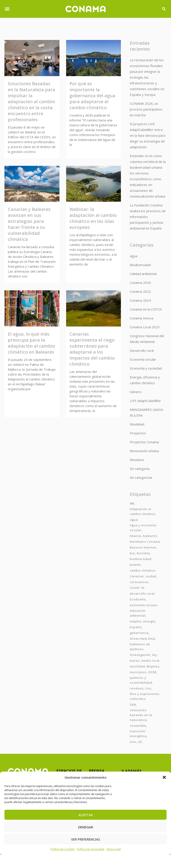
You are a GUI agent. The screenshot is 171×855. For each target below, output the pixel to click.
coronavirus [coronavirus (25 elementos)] (139, 582)
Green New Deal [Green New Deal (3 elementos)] (142, 639)
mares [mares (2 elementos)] (135, 661)
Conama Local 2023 (145, 327)
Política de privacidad (90, 849)
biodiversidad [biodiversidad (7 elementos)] (140, 559)
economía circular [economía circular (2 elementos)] (143, 605)
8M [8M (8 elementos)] (132, 503)
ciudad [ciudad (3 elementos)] (151, 576)
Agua (133, 256)
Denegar (85, 827)
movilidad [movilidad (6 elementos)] (137, 666)
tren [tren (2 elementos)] (133, 742)
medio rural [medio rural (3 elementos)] (150, 661)
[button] (164, 777)
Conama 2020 (140, 282)
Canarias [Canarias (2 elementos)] (137, 576)
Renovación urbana (144, 451)
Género (135, 392)
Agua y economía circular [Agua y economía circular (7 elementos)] (143, 527)
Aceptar (85, 815)
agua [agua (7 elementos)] (134, 520)
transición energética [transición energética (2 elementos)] (138, 733)
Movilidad (137, 424)
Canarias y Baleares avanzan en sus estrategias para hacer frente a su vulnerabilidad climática (29, 224)
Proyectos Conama (144, 442)
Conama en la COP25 (146, 309)
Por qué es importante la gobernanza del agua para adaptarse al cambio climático (92, 96)
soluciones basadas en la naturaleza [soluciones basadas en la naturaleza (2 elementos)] (141, 715)
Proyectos (138, 433)
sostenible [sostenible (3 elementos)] (138, 726)
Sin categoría (139, 468)
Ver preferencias (85, 839)
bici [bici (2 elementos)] (132, 553)
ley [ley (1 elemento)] (154, 655)
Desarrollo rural (142, 350)
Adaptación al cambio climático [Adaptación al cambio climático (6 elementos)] (142, 511)
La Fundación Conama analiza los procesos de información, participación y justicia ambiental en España (148, 216)
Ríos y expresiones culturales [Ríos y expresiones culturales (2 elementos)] (145, 696)
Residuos (137, 459)
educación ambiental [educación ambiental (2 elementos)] (138, 613)
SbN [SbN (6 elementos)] (133, 705)
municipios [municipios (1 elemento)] (138, 672)
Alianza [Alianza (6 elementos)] (135, 536)
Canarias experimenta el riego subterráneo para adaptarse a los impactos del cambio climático (92, 349)
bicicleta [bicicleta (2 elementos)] (143, 553)
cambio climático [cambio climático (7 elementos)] (142, 570)
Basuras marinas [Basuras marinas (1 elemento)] (143, 547)
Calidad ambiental (143, 273)
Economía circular (143, 359)
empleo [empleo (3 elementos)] (135, 621)
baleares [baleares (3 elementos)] (150, 536)
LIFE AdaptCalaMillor (145, 400)
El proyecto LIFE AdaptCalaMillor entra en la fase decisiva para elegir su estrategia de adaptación (147, 135)
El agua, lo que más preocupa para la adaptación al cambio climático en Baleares (31, 343)
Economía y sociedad (146, 368)
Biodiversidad (140, 265)
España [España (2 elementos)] (135, 627)
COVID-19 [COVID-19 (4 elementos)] (137, 588)
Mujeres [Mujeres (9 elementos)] (153, 666)
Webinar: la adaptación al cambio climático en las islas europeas (93, 218)
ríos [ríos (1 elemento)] (148, 688)
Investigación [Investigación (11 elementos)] (140, 655)
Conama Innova (141, 318)
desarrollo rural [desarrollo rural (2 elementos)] (142, 594)
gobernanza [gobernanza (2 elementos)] (139, 633)
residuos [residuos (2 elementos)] (137, 688)
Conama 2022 (140, 291)
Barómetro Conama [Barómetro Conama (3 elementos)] (145, 542)
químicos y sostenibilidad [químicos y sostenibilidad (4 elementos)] (141, 680)
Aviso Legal (113, 849)
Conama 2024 (140, 300)
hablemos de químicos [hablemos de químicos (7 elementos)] (140, 646)
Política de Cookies (63, 849)
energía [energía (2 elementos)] (149, 621)
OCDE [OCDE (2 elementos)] (152, 672)
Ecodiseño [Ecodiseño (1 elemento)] (138, 599)
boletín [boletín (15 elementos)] (135, 565)
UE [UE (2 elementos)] (140, 742)
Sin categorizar (141, 477)
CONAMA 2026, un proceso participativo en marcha (146, 109)
